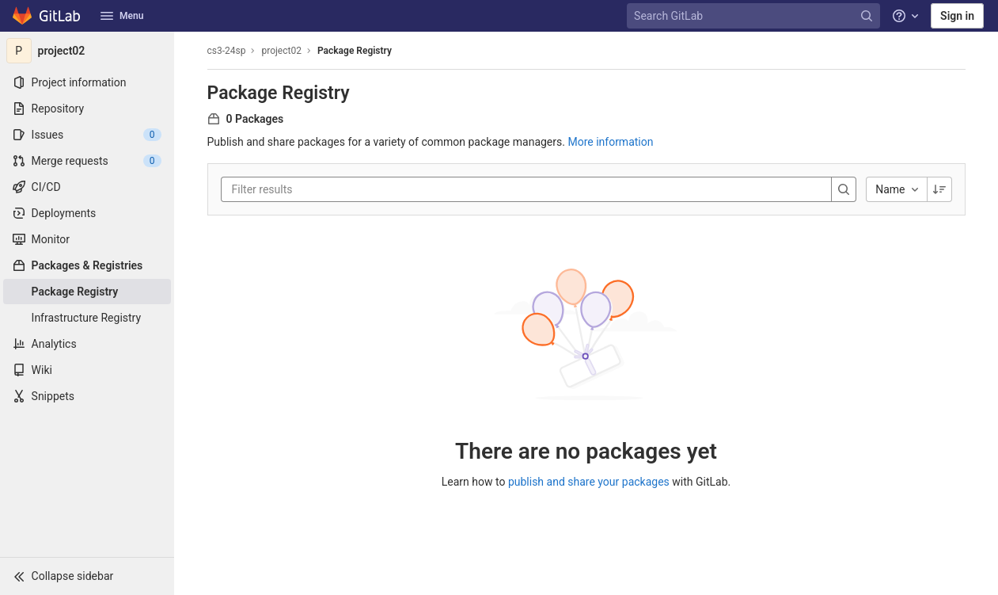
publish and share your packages (589, 481)
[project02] (87, 51)
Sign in (957, 16)
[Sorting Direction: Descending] (939, 189)
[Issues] (87, 134)
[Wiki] (87, 370)
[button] (87, 576)
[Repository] (87, 108)
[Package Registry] (87, 291)
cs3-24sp (226, 50)
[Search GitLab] (755, 16)
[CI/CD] (87, 187)
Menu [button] (122, 16)
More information (610, 141)
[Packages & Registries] (87, 265)
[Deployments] (87, 213)
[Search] (843, 189)
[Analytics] (87, 344)
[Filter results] (327, 189)
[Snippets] (87, 396)
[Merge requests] (87, 161)
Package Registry (354, 50)
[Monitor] (87, 239)
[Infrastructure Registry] (87, 317)
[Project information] (87, 82)
